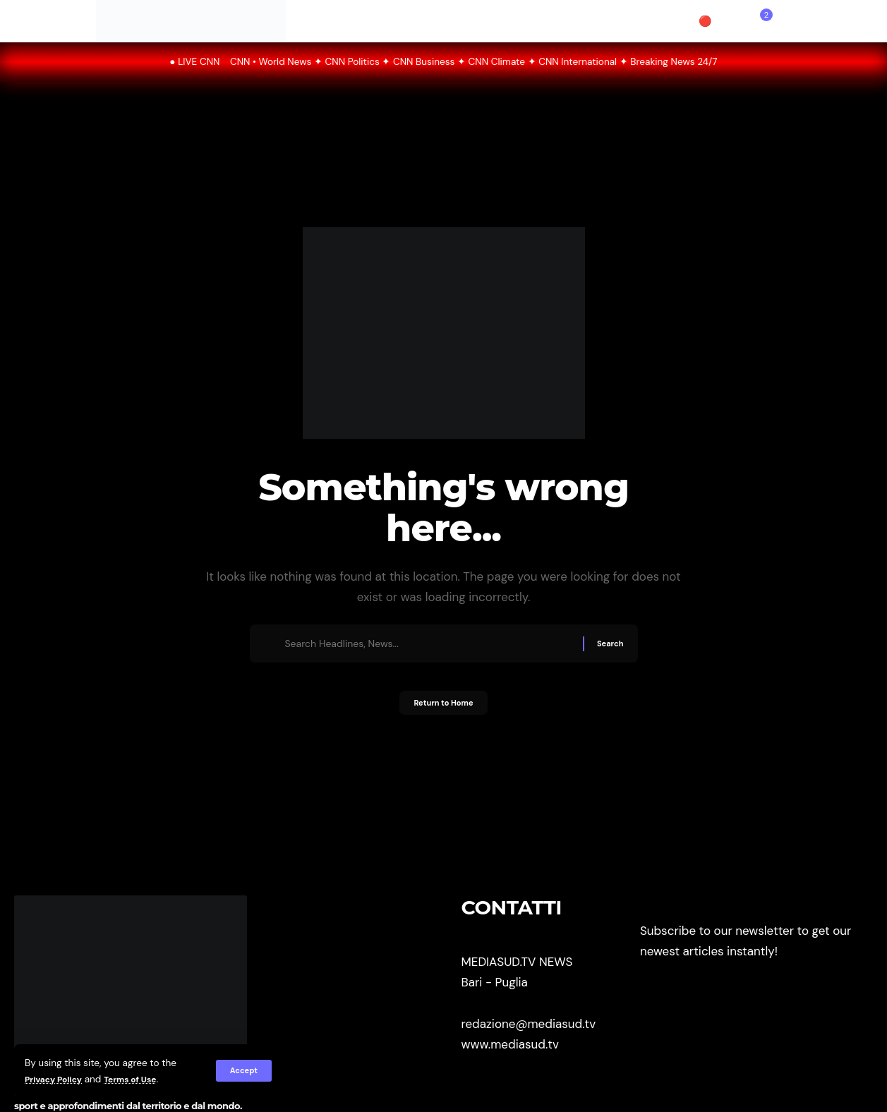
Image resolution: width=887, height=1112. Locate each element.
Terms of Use (142, 1079)
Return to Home (443, 708)
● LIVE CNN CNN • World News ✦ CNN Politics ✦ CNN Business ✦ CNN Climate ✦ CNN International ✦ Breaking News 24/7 (443, 62)
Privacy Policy (57, 1079)
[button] (242, 1071)
